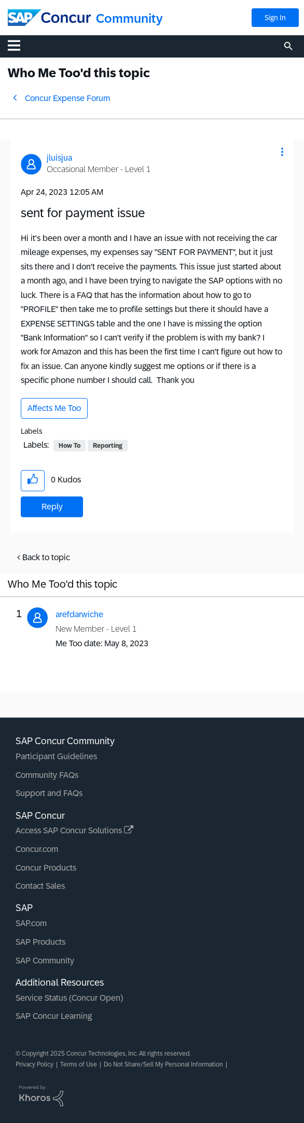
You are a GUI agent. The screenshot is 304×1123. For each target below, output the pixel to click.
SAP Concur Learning (54, 1016)
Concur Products (46, 867)
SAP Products (40, 941)
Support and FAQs (49, 793)
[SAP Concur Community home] (49, 17)
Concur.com (37, 849)
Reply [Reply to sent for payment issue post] (52, 506)
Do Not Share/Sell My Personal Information (163, 1064)
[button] (282, 152)
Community (129, 18)
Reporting (107, 445)
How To (69, 445)
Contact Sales (40, 886)
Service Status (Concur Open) (69, 997)
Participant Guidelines (56, 756)
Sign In (275, 17)
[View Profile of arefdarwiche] (79, 614)
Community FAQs (47, 775)
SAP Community (45, 960)
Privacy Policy (34, 1064)
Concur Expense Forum (67, 98)
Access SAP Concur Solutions (74, 830)
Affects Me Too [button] (54, 408)
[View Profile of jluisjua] (59, 157)
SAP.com (31, 923)
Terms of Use (78, 1064)
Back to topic (46, 557)
